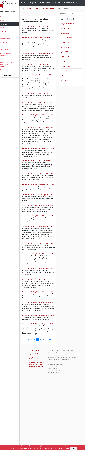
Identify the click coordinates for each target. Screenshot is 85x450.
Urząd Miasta (5, 28)
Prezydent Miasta (6, 24)
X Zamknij (73, 448)
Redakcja (43, 426)
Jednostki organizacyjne (9, 39)
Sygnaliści (4, 70)
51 (52, 414)
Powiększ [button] (61, 3)
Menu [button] (29, 3)
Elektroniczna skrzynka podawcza (40, 431)
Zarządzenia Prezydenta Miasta (50, 9)
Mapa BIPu (38, 3)
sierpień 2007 (67, 47)
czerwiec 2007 (67, 57)
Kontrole (3, 46)
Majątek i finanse (6, 31)
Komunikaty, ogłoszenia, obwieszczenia (9, 54)
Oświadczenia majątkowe (9, 42)
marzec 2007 (67, 71)
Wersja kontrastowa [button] (74, 3)
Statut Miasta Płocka (7, 17)
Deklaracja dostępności (40, 438)
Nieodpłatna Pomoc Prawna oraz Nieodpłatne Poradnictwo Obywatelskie (12, 64)
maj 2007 (66, 61)
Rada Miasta (5, 20)
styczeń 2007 (67, 80)
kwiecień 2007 (67, 66)
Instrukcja (36, 426)
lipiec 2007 (66, 52)
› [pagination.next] (58, 414)
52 (55, 414)
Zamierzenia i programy (9, 49)
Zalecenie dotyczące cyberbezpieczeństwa (40, 441)
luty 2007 (66, 76)
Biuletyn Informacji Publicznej (12, 4)
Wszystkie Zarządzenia (70, 24)
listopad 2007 (67, 33)
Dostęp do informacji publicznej (40, 435)
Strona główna (31, 9)
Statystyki (40, 428)
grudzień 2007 (67, 28)
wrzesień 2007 (67, 43)
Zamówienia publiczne (8, 35)
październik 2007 (68, 38)
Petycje (3, 59)
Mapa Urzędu (50, 3)
